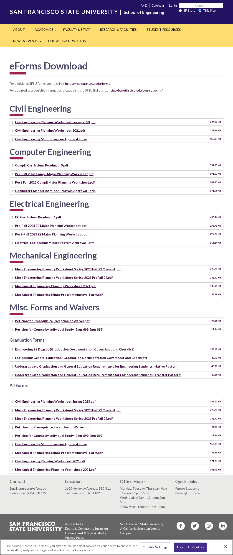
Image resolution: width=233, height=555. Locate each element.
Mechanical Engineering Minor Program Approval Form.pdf (59, 295)
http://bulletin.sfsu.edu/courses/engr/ (136, 90)
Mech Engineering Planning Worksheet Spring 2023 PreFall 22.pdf (64, 277)
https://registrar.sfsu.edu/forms (87, 83)
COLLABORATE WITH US (67, 41)
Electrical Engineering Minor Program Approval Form (54, 243)
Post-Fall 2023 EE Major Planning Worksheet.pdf (52, 234)
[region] (116, 547)
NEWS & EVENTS (29, 42)
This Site (207, 10)
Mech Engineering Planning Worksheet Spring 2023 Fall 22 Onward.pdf (68, 269)
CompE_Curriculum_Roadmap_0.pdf (41, 165)
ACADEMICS (47, 31)
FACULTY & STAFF (79, 31)
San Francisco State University (141, 524)
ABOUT (22, 31)
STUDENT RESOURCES (167, 31)
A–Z (144, 5)
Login (173, 5)
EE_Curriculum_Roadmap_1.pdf (38, 217)
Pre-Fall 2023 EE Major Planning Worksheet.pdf (50, 226)
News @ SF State (187, 493)
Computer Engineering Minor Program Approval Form (55, 191)
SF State (187, 10)
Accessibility (74, 524)
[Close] (226, 547)
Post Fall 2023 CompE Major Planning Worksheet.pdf (55, 182)
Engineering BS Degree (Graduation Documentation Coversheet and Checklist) (74, 349)
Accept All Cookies (190, 547)
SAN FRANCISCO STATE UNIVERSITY (64, 11)
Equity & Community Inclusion (86, 528)
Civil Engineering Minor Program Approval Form (51, 139)
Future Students (187, 488)
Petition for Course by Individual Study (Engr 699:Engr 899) (59, 329)
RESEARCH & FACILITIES (121, 31)
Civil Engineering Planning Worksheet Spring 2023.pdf (55, 122)
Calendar (158, 5)
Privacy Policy (74, 538)
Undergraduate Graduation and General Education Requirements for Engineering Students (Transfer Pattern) (98, 375)
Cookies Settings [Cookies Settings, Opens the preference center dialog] (155, 547)
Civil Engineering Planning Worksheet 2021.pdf (50, 130)
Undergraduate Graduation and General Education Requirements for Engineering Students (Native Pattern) (97, 366)
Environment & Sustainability (85, 533)
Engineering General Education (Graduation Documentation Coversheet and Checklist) (81, 358)
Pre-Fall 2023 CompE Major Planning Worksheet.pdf (54, 174)
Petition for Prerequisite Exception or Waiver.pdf (52, 321)
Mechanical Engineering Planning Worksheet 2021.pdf (55, 286)
